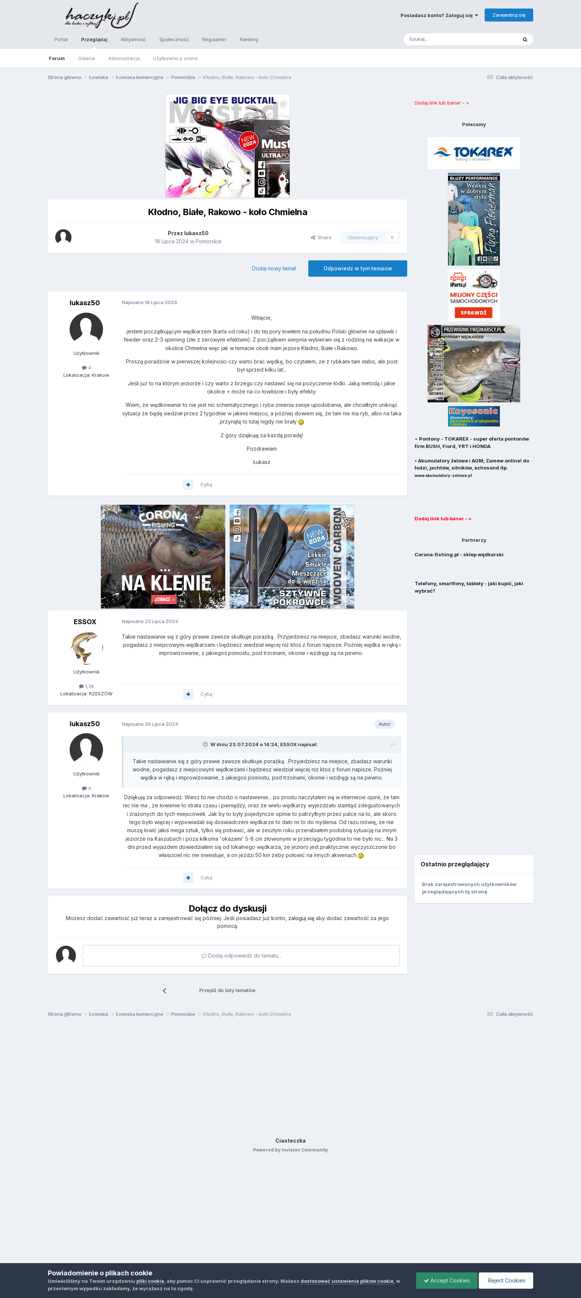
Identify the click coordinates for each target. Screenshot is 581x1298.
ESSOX (85, 622)
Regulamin (214, 39)
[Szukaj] (442, 39)
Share (321, 237)
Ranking (249, 39)
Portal (61, 39)
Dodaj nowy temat (274, 268)
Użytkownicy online (175, 58)
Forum (57, 58)
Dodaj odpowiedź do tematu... (242, 955)
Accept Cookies (447, 1280)
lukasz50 (85, 303)
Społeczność (174, 39)
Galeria (86, 58)
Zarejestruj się (508, 15)
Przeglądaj (94, 42)
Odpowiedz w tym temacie (357, 268)
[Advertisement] (474, 720)
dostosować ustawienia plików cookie (347, 1281)
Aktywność (133, 39)
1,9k (86, 686)
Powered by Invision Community (290, 1150)
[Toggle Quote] (206, 744)
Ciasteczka (290, 1140)
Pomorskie (209, 241)
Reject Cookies (506, 1280)
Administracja (124, 58)
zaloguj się (301, 918)
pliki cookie (150, 1281)
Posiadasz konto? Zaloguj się (439, 15)
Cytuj (206, 484)
